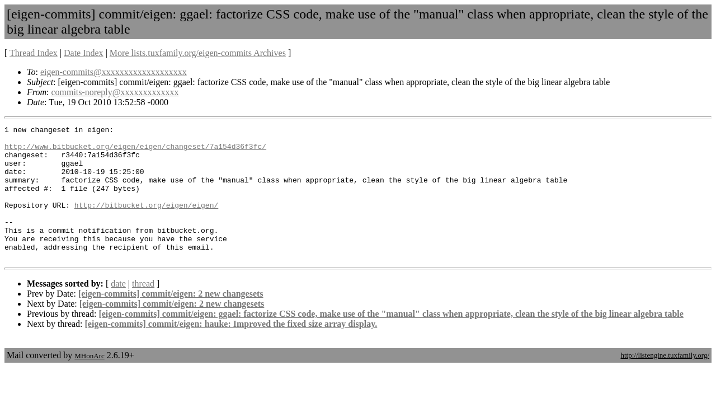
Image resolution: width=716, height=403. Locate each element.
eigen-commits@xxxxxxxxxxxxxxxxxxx (113, 72)
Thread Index (34, 53)
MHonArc (89, 382)
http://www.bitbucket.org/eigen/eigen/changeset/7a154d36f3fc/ (135, 151)
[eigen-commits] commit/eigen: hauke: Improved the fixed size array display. (231, 350)
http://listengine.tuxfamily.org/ (664, 382)
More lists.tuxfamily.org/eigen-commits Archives (198, 53)
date (118, 310)
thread (143, 310)
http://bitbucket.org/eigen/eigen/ (146, 222)
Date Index (83, 53)
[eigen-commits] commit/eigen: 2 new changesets (170, 320)
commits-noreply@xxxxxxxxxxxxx (114, 92)
